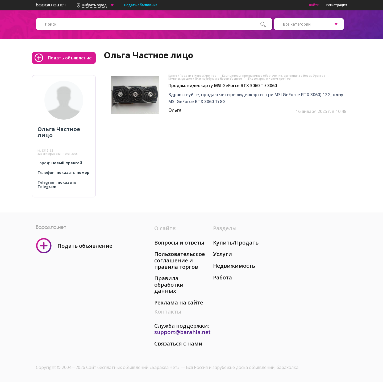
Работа (222, 277)
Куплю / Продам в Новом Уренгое (192, 76)
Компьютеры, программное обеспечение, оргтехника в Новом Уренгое (274, 76)
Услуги (222, 254)
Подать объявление (140, 5)
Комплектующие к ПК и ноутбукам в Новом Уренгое (205, 78)
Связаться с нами (178, 343)
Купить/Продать (236, 242)
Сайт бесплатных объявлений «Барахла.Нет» (133, 367)
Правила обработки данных (169, 284)
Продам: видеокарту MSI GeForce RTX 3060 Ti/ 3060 (222, 85)
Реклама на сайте (178, 302)
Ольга (174, 110)
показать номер (73, 172)
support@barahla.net (182, 332)
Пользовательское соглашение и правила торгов (179, 260)
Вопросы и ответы (179, 242)
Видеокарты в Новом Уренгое (269, 78)
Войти (314, 5)
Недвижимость (234, 265)
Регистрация (336, 5)
